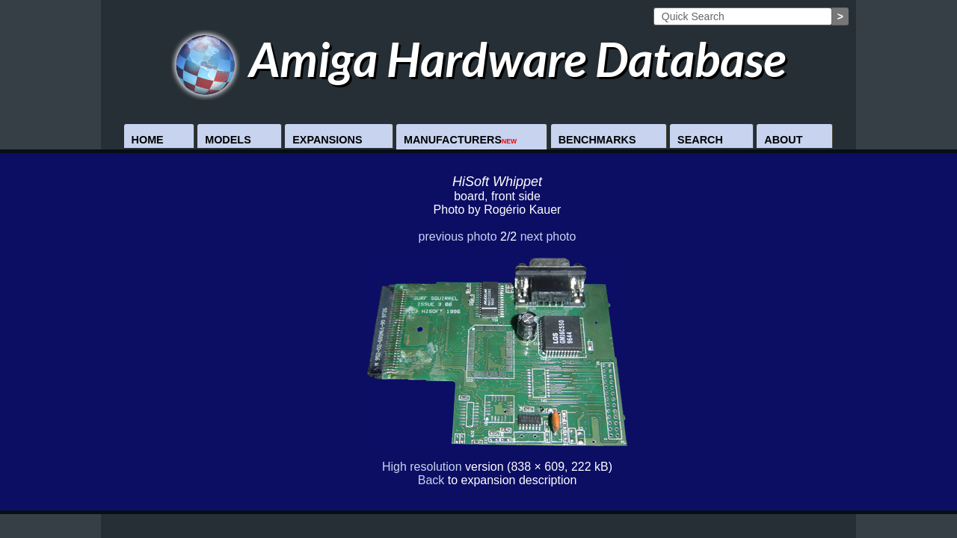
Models (228, 140)
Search (700, 140)
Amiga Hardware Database (479, 58)
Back (431, 480)
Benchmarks (597, 140)
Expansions (327, 140)
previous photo (458, 236)
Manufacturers (460, 140)
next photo (548, 236)
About (783, 140)
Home (148, 140)
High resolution (422, 466)
